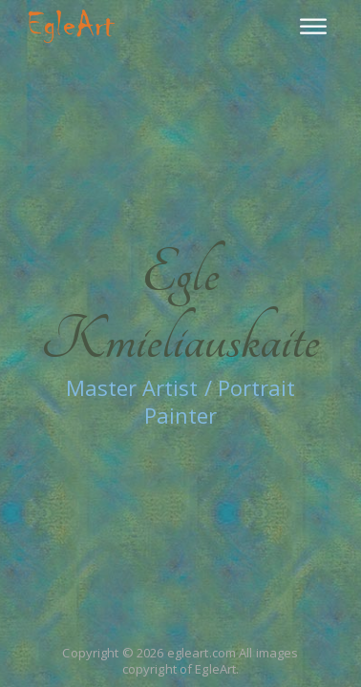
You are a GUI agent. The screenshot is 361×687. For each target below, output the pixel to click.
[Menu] (313, 26)
